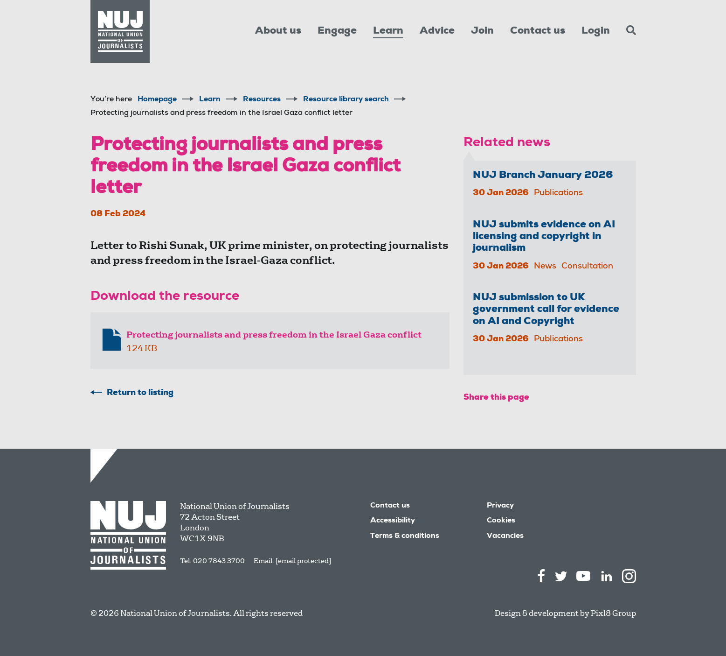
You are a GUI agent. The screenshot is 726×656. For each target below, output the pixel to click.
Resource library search (346, 100)
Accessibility (392, 521)
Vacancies (505, 536)
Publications (558, 193)
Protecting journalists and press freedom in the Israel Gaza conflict (274, 334)
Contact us (537, 31)
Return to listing (140, 393)
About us (278, 31)
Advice (437, 31)
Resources (262, 100)
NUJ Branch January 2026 (543, 175)
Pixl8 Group (613, 613)
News (545, 266)
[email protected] (303, 561)
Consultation (587, 266)
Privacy (500, 506)
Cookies (501, 521)
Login (595, 31)
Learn (388, 31)
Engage (337, 31)
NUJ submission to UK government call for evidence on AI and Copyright (546, 310)
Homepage (157, 100)
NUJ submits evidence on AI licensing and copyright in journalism (544, 237)
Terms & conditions (404, 536)
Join (482, 31)
